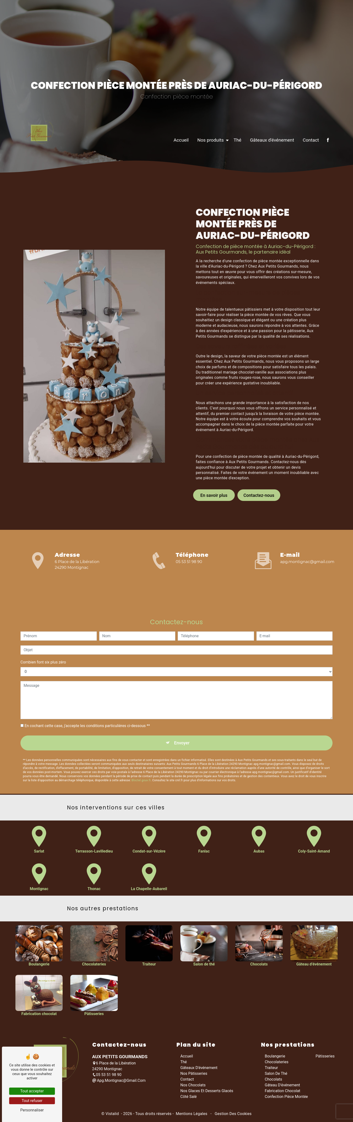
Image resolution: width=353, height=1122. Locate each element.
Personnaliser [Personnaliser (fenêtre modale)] (32, 1110)
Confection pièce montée (286, 1098)
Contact (307, 162)
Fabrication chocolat (282, 1092)
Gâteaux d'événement (268, 162)
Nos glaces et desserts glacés (206, 1092)
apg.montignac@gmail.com (307, 562)
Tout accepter (32, 1091)
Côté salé (188, 1098)
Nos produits (207, 162)
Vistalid (112, 1115)
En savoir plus (214, 472)
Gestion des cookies (233, 1115)
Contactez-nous (258, 472)
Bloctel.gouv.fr (141, 759)
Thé (234, 162)
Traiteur (271, 1069)
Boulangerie (275, 1058)
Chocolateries (276, 1063)
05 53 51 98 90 (189, 562)
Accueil (177, 162)
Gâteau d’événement (282, 1086)
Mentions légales (192, 1115)
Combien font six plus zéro (43, 639)
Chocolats (273, 1081)
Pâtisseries (325, 1058)
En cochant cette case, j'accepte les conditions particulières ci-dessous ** (87, 703)
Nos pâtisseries (193, 1075)
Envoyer (182, 721)
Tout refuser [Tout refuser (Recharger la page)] (32, 1100)
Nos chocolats (193, 1086)
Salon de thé (276, 1075)
